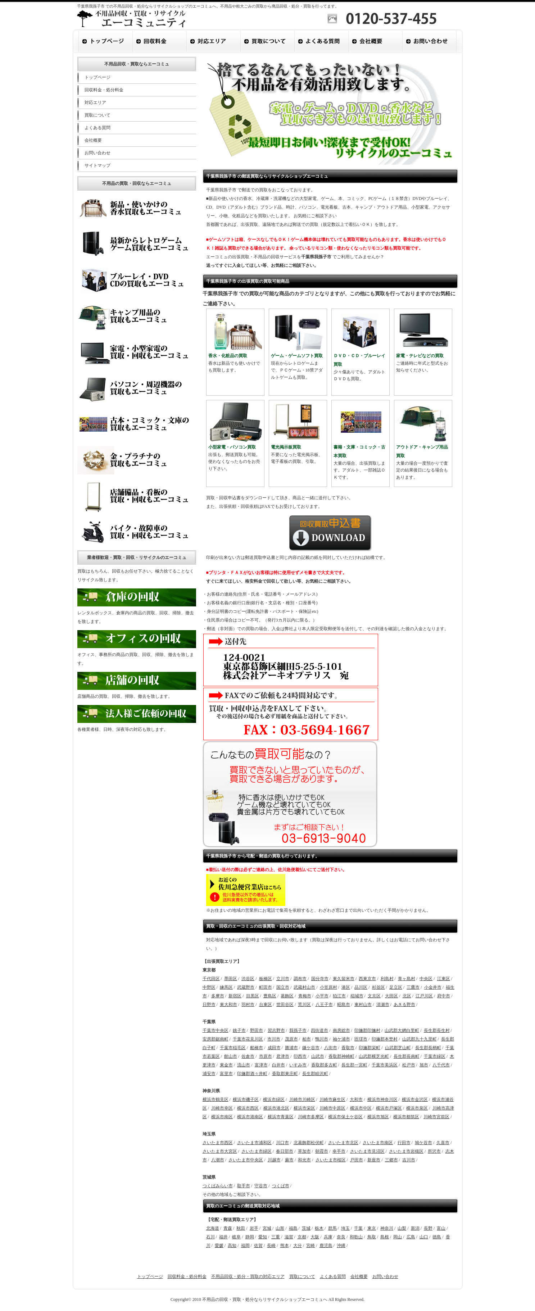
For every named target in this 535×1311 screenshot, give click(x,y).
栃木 (319, 1228)
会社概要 (93, 140)
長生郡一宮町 (354, 1065)
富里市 (226, 1073)
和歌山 (356, 1236)
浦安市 (209, 1073)
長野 (428, 1228)
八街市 (330, 1047)
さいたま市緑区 (256, 1151)
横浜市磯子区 (246, 1099)
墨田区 (230, 978)
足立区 (395, 987)
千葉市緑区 (434, 1056)
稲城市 (356, 995)
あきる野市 (404, 1004)
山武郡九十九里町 (419, 1039)
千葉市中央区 (215, 1030)
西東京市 (367, 978)
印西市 (300, 1056)
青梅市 (304, 995)
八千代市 (441, 1065)
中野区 (209, 987)
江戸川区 (424, 995)
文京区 (374, 995)
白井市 (278, 1065)
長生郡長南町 (407, 1056)
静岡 (249, 1236)
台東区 (265, 1004)
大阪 (314, 1236)
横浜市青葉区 (281, 1116)
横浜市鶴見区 (215, 1099)
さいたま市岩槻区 (406, 1151)
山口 (424, 1236)
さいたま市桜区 (331, 1159)
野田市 (256, 1030)
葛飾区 (287, 995)
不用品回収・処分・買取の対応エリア (248, 1276)
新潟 (415, 1228)
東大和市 (228, 1004)
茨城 (306, 1228)
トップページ (97, 77)
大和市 (356, 1099)
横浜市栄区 (304, 1108)
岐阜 (236, 1236)
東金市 (226, 1065)
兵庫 (328, 1236)
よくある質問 (97, 127)
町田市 (265, 987)
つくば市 (280, 1185)
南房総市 (341, 1030)
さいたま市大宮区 (220, 1151)
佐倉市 (247, 1056)
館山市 (230, 1056)
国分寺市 (319, 978)
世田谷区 (285, 1004)
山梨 (402, 1228)
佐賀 (258, 1245)
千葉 (358, 1228)
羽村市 (247, 1004)
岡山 (397, 1236)
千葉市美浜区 (385, 1065)
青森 (227, 1228)
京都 (302, 1236)
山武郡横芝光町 (374, 1056)
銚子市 (239, 1030)
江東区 (443, 978)
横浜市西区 (248, 1108)
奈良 (341, 1236)
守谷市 (260, 1185)
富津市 (261, 1065)
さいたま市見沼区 (367, 1151)
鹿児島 (325, 1245)
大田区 (391, 995)
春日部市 (284, 1151)
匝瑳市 (360, 1039)
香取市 (347, 1047)
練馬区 (226, 987)
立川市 (282, 978)
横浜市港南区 (250, 1116)
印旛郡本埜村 (385, 1039)
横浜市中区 (361, 1108)
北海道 (212, 1228)
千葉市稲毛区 (233, 1047)
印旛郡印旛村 (367, 1030)
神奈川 (386, 1228)
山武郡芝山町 (398, 1047)
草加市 (304, 1151)
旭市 (424, 1065)
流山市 (243, 1065)
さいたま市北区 (343, 1142)
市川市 (273, 1039)
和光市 (304, 1159)
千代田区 (211, 978)
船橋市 (256, 1047)
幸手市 (338, 1151)
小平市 (322, 995)
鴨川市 (321, 1039)
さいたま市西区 (218, 1142)
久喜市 (442, 1142)
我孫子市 (298, 1030)
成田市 (274, 1047)
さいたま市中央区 (245, 1159)
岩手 (254, 1228)
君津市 (282, 1056)
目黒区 (252, 995)
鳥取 (371, 1236)
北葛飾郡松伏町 (309, 1142)
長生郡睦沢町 (315, 1073)
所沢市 (434, 1151)
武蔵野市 (245, 987)
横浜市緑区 (274, 1099)
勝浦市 (291, 1047)
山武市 (317, 1056)
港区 (345, 987)
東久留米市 (343, 978)
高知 (232, 1245)
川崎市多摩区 (311, 1116)
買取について (97, 115)
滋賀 (289, 1236)
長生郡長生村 (437, 1030)
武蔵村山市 (304, 987)
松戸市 (408, 1065)
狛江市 (339, 995)
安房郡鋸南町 (215, 1039)
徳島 (436, 1236)
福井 (223, 1236)
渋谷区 (247, 978)
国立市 (282, 987)
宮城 (267, 1228)
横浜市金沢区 (415, 1099)
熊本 (284, 1245)
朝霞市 (321, 1151)
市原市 (265, 1056)
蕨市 (289, 1159)
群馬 (332, 1228)
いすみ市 (298, 1065)
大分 (297, 1245)
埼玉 (345, 1228)
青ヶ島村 (406, 978)
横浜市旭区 (378, 1116)
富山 (441, 1228)
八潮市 (217, 1159)
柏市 (306, 1039)
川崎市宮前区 (436, 1116)
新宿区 (234, 995)
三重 (275, 1236)
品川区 (360, 987)
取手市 (243, 1185)
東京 (371, 1228)
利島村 (387, 978)
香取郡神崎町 (341, 1056)
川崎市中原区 (332, 1108)
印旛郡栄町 (369, 1047)
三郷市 (391, 1159)
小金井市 (432, 987)
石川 (210, 1236)
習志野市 (276, 1030)
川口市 (282, 1142)
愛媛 (219, 1245)
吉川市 (408, 1159)
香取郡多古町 (324, 1065)
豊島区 (269, 995)
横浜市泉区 (417, 1108)
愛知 (262, 1236)
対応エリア (95, 102)
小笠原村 (328, 987)
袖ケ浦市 (341, 1039)
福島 (293, 1228)
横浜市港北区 (276, 1108)
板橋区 (265, 978)
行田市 (404, 1142)
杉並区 (378, 987)
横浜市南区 (222, 1116)
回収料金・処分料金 (104, 89)
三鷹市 (413, 987)
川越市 (274, 1159)
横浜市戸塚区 (389, 1108)
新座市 (373, 1159)
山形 (280, 1228)
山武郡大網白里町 (402, 1030)
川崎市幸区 (222, 1108)
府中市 (443, 995)
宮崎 (310, 1245)
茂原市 (291, 1039)
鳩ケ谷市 (423, 1142)
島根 (384, 1236)
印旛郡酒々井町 (252, 1073)
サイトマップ (97, 165)
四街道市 (319, 1030)
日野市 (209, 1004)
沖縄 (341, 1245)
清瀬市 (382, 1004)
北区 (407, 995)
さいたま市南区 (378, 1142)
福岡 (245, 1245)
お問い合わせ (97, 152)
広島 (411, 1236)
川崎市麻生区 (332, 1099)
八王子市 (324, 1004)
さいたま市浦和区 (254, 1142)
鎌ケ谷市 (310, 1047)
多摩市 (217, 995)
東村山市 (363, 1004)
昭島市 (343, 1004)
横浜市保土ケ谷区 (345, 1116)
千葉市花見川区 (248, 1039)
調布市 (300, 978)
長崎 (271, 1245)
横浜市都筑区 (406, 1116)
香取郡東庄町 (285, 1073)
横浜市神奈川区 (382, 1099)
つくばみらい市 (218, 1185)
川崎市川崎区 (302, 1099)
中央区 (426, 978)
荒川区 (304, 1004)
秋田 (240, 1228)
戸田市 (356, 1159)
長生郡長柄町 (428, 1047)
